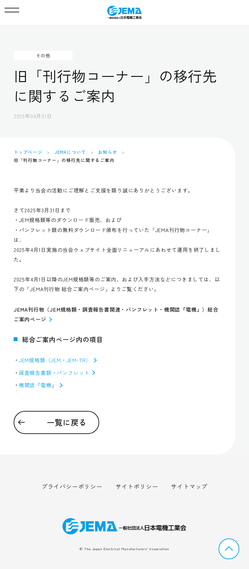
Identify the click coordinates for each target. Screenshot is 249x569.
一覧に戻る (67, 422)
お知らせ (107, 152)
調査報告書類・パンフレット (57, 373)
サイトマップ (189, 486)
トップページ (28, 152)
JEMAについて (70, 152)
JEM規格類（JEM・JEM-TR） (58, 360)
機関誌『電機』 (41, 385)
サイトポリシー (136, 486)
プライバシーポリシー (72, 486)
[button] (12, 8)
